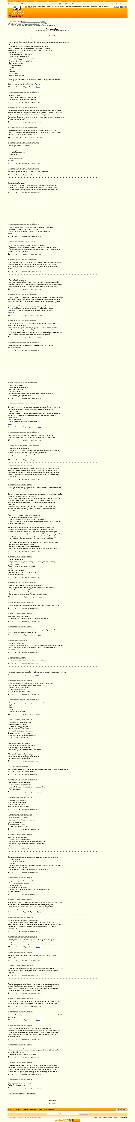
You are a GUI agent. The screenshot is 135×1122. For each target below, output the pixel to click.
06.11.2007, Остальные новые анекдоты (20, 1012)
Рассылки (62, 3)
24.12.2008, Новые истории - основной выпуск (22, 936)
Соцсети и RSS (70, 3)
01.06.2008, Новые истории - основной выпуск (22, 582)
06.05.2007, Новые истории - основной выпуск (22, 404)
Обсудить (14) (26, 993)
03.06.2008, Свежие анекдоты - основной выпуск (23, 142)
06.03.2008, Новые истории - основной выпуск (22, 294)
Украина (10, 233)
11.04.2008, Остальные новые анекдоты (20, 965)
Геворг (38, 87)
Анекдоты (13, 1)
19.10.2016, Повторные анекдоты (18, 766)
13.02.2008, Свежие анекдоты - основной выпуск (23, 168)
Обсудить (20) (26, 236)
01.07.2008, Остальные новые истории (20, 484)
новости (39, 1117)
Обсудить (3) (25, 163)
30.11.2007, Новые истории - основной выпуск (22, 382)
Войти (118, 3)
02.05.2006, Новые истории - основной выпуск (22, 127)
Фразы (48, 1)
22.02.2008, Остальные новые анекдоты (20, 917)
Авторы (82, 1)
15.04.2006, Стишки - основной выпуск (20, 814)
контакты (20, 1117)
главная (10, 1110)
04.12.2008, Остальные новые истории (20, 899)
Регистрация (123, 3)
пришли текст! (121, 1109)
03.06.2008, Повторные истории (17, 640)
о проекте (26, 1117)
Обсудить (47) (26, 398)
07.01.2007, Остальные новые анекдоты (20, 998)
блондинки (11, 160)
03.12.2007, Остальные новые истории (20, 952)
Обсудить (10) (26, 350)
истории (25, 1110)
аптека (9, 424)
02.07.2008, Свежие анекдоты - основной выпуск (23, 92)
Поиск (105, 1)
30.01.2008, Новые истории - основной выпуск (22, 981)
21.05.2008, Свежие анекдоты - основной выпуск (23, 277)
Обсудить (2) (26, 289)
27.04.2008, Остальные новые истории (20, 556)
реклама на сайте (12, 1117)
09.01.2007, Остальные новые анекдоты (20, 1080)
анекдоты (18, 1110)
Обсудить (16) (27, 137)
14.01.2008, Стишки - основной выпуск (20, 797)
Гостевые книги (79, 3)
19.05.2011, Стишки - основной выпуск (20, 719)
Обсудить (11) (26, 427)
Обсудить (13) (26, 1074)
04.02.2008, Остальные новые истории (20, 1045)
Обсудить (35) (26, 192)
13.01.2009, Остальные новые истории (20, 1062)
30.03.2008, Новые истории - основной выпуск (22, 779)
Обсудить (25, 87)
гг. (48, 31)
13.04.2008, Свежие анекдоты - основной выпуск (23, 445)
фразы (46, 1110)
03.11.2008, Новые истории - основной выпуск (22, 259)
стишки (51, 1110)
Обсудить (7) (26, 440)
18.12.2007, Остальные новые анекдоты (20, 602)
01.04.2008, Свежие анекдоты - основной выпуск (23, 224)
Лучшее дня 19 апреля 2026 (15, 3)
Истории (24, 1)
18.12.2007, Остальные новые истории (20, 1025)
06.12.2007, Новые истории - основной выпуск (22, 320)
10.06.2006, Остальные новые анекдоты (20, 854)
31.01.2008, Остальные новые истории (20, 465)
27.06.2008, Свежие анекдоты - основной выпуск (23, 342)
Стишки (59, 1)
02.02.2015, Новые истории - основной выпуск (22, 39)
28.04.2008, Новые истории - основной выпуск (22, 107)
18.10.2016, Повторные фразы (17, 657)
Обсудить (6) (25, 102)
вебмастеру (33, 1117)
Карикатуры (71, 1)
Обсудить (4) (25, 621)
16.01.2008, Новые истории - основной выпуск (22, 242)
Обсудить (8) (25, 479)
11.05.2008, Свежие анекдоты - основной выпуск (23, 700)
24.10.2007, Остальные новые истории (20, 627)
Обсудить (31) (26, 122)
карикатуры (33, 1110)
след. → (54, 35)
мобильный (11, 312)
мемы (40, 1110)
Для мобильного (55, 3)
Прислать (94, 1)
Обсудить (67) (26, 271)
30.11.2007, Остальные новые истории (20, 613)
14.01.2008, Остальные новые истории (20, 680)
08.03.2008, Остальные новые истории (20, 834)
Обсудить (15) (27, 315)
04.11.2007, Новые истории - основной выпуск (22, 180)
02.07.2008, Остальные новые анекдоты (20, 878)
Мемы (36, 1)
